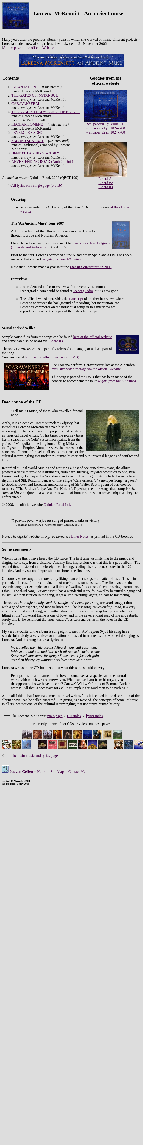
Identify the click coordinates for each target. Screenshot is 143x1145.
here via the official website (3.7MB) (52, 357)
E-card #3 (105, 187)
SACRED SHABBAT (27, 141)
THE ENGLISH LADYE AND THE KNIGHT (45, 112)
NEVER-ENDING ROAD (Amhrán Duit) (42, 161)
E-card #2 (105, 183)
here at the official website (92, 337)
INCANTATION (23, 87)
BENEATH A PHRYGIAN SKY (35, 153)
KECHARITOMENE (27, 124)
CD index (74, 716)
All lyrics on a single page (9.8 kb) (36, 185)
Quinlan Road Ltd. (57, 505)
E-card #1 (105, 179)
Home (41, 772)
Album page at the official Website (28, 48)
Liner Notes (80, 536)
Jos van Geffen (17, 772)
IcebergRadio (83, 291)
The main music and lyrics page (34, 755)
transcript (76, 299)
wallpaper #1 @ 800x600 (105, 124)
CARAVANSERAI (25, 104)
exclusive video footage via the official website (86, 369)
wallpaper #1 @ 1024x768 (105, 128)
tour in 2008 (91, 267)
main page (54, 716)
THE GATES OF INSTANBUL (34, 95)
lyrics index (94, 716)
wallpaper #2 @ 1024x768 (105, 132)
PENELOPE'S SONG (27, 132)
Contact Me (76, 772)
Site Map (57, 772)
